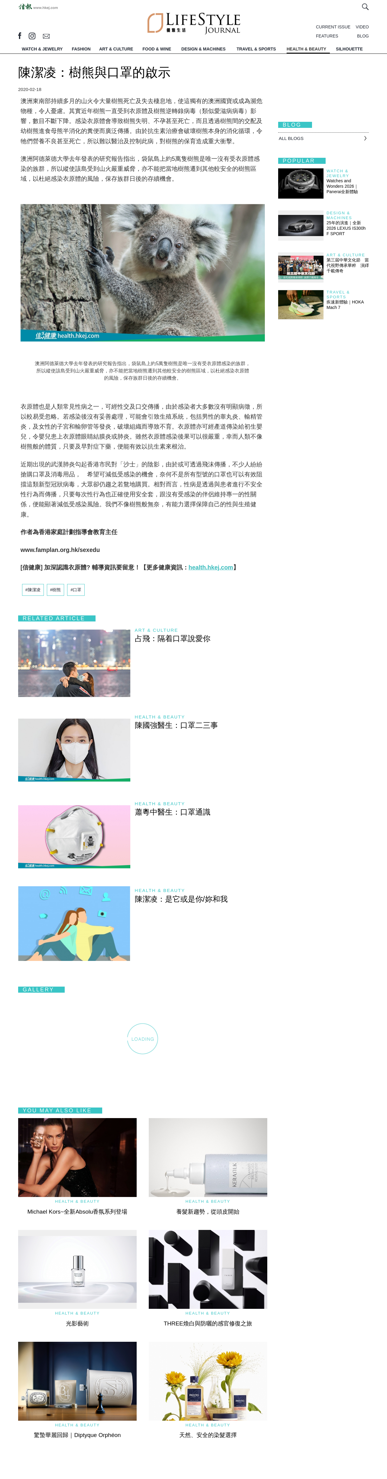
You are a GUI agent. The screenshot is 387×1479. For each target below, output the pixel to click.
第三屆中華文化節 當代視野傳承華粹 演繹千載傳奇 (348, 265)
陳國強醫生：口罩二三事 (176, 725)
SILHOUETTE (349, 49)
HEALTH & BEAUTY (306, 49)
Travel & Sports (338, 294)
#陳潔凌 (33, 589)
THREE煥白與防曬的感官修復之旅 (208, 1323)
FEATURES (327, 36)
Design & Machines (339, 215)
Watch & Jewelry (338, 173)
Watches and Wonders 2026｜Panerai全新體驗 (342, 186)
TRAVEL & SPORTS (256, 49)
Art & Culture (156, 630)
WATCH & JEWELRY (42, 49)
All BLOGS (291, 138)
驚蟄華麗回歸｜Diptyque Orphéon (77, 1435)
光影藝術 (77, 1323)
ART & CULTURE (116, 49)
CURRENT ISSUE (333, 26)
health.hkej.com (211, 567)
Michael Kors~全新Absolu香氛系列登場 (77, 1211)
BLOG (363, 36)
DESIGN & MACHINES (203, 49)
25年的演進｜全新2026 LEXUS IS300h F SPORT (346, 228)
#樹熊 (55, 589)
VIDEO (362, 26)
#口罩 (75, 589)
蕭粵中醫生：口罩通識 (172, 812)
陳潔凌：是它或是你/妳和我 (181, 899)
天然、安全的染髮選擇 (208, 1435)
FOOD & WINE (156, 49)
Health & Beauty (160, 716)
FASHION (81, 49)
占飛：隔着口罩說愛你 (172, 638)
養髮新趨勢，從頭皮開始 (207, 1211)
